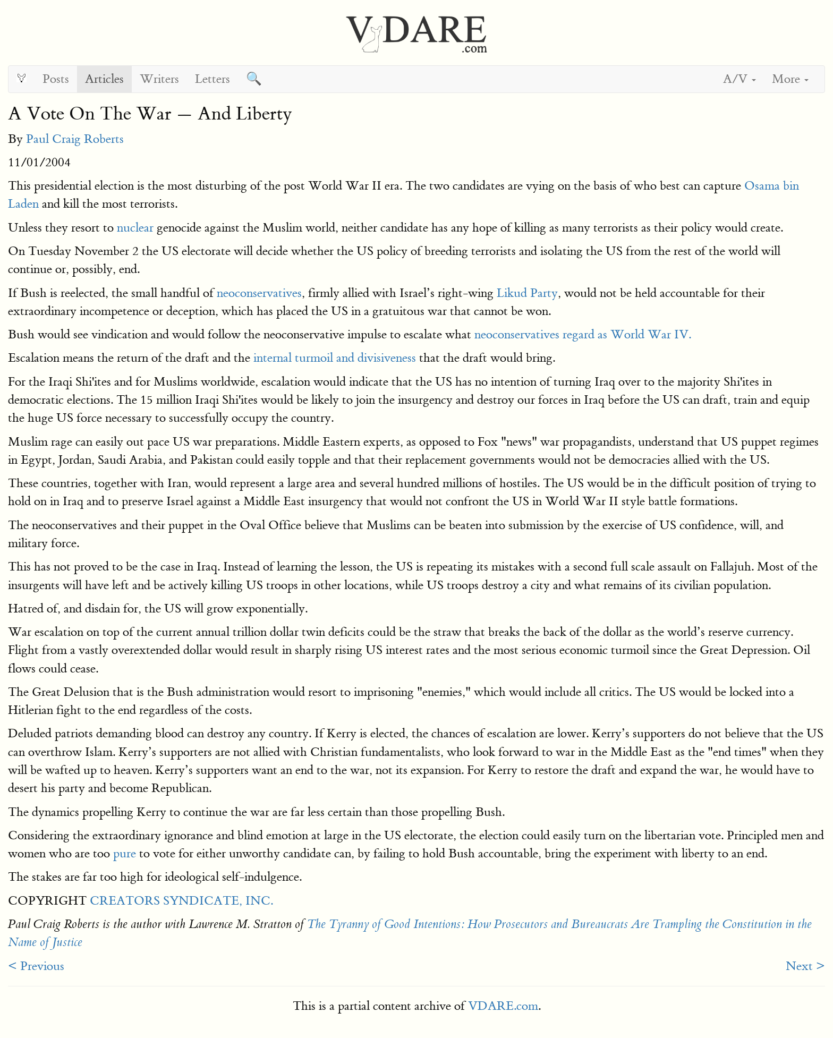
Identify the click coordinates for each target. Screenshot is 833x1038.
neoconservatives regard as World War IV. (582, 334)
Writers (159, 79)
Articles (104, 79)
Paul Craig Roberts (75, 139)
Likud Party (527, 293)
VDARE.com (503, 1006)
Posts (55, 79)
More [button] (790, 79)
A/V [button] (739, 79)
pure (124, 853)
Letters (212, 79)
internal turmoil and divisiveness (334, 357)
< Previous (36, 966)
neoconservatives (259, 293)
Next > (805, 966)
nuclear (135, 227)
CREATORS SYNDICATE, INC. (181, 900)
